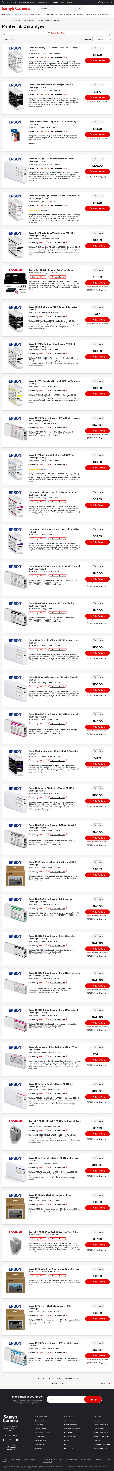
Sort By (88, 39)
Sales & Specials (41, 1429)
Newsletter (39, 1448)
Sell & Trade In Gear (101, 1433)
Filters (57, 33)
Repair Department (101, 1448)
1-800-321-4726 (10, 1435)
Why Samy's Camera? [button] (26, 2)
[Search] (80, 9)
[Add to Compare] (94, 48)
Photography (6, 14)
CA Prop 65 (47, 1462)
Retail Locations (70, 1425)
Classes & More (104, 14)
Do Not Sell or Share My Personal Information (60, 1459)
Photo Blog (39, 1425)
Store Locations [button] (9, 2)
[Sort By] (102, 39)
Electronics (51, 14)
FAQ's (66, 1444)
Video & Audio (20, 14)
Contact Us (68, 1433)
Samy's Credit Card (101, 1436)
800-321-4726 (106, 2)
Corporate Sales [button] (58, 2)
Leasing (97, 1440)
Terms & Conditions (102, 1459)
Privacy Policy (86, 1459)
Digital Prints (99, 1429)
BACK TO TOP (104, 1383)
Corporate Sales (70, 1436)
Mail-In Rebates (41, 1440)
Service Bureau (40, 1436)
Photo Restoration (101, 1425)
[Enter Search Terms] (59, 9)
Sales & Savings (65, 14)
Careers (67, 1440)
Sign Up (93, 1399)
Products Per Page (64, 1378)
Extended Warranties (102, 1444)
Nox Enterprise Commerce (10, 1448)
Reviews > (44, 211)
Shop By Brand (40, 1444)
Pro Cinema (91, 14)
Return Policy (69, 1448)
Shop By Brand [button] (43, 2)
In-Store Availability (57, 57)
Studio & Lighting (36, 14)
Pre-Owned (78, 14)
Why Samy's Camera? (72, 1429)
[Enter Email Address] (74, 1399)
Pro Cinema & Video (42, 1433)
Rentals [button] (70, 2)
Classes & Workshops (43, 1421)
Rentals (97, 1421)
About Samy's (69, 1421)
